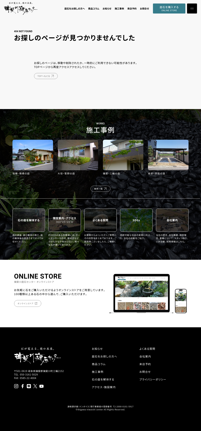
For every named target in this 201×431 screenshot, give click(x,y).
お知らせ (107, 8)
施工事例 (119, 8)
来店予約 (132, 8)
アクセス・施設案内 (104, 387)
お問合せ (144, 8)
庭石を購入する (169, 8)
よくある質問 (147, 348)
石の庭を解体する (103, 379)
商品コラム (93, 8)
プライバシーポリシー (152, 379)
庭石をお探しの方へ (74, 8)
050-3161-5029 (29, 374)
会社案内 (145, 356)
